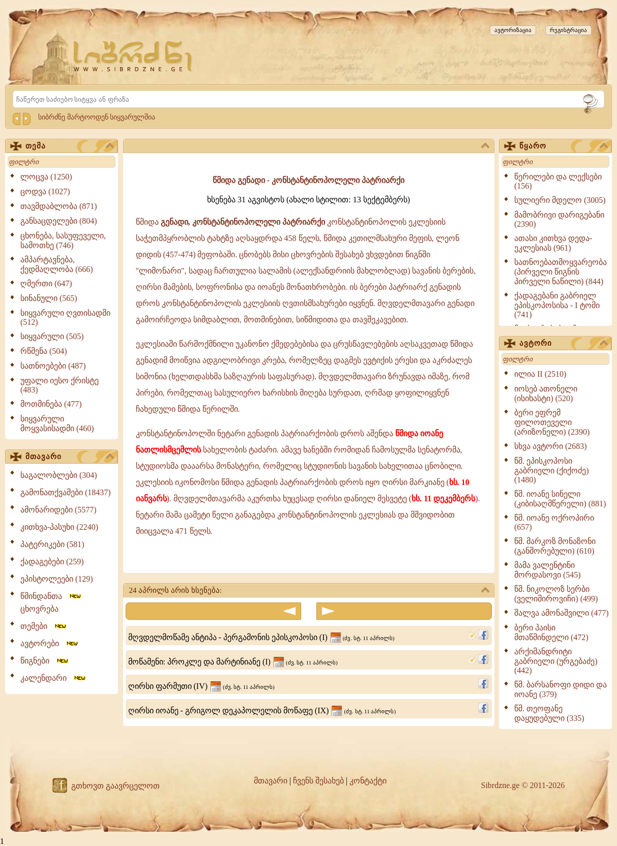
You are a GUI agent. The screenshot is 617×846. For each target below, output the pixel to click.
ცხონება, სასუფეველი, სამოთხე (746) (63, 240)
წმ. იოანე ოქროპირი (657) (554, 522)
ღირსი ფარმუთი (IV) (201, 686)
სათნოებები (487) (53, 365)
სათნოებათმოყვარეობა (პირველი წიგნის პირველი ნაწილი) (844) (560, 272)
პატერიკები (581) (52, 544)
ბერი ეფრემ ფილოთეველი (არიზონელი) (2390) (552, 422)
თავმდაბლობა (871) (58, 206)
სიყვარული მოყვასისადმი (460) (57, 423)
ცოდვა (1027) (45, 191)
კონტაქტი (368, 780)
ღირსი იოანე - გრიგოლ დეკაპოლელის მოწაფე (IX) (262, 710)
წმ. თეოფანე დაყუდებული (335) (549, 713)
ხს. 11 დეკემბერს (443, 498)
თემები (44, 626)
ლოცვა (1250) (46, 176)
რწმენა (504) (43, 351)
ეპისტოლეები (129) (56, 579)
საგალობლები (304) (58, 475)
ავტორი (563, 343)
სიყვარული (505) (52, 336)
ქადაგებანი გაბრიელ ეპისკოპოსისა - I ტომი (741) (557, 305)
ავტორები (49, 643)
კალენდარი (53, 678)
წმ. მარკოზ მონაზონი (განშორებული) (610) (555, 546)
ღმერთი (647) (46, 283)
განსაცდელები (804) (58, 221)
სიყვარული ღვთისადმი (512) (65, 317)
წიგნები (45, 660)
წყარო (563, 146)
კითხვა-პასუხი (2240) (59, 527)
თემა (69, 146)
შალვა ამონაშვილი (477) (561, 613)
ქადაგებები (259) (52, 561)
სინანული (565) (48, 298)
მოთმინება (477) (51, 404)
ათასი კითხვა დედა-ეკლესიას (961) (553, 243)
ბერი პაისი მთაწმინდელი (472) (551, 632)
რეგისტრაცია (568, 30)
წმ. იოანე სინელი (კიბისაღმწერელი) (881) (560, 499)
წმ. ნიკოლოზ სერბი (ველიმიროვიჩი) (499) (556, 594)
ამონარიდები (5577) (58, 509)
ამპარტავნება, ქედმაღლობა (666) (56, 264)
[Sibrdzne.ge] (133, 56)
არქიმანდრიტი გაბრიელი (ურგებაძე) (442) (556, 661)
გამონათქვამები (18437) (65, 492)
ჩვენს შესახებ (318, 780)
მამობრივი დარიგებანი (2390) (559, 219)
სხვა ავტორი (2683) (550, 446)
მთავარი (69, 457)
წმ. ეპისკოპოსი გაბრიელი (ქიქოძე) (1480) (551, 470)
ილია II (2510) (540, 374)
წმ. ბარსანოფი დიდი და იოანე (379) (560, 689)
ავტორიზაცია (513, 30)
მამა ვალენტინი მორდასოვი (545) (547, 570)
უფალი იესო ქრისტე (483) (59, 385)
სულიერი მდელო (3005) (560, 200)
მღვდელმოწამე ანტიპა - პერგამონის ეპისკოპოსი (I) (261, 637)
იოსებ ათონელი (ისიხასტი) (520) (545, 393)
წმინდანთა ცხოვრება (51, 602)
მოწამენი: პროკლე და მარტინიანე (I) (233, 661)
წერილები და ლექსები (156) (558, 181)
